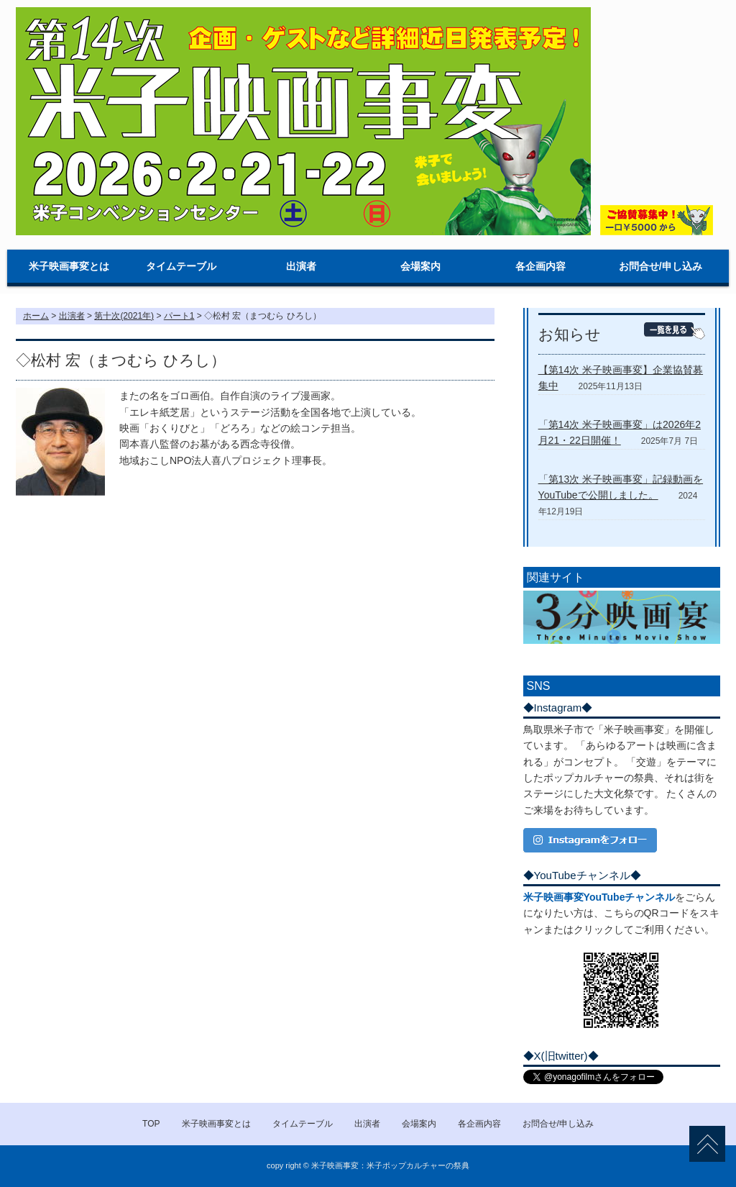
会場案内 (420, 266)
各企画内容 (540, 266)
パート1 (179, 316)
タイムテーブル (181, 266)
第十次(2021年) (124, 316)
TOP (151, 1124)
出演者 (301, 266)
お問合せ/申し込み (660, 266)
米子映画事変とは (69, 266)
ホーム (36, 316)
